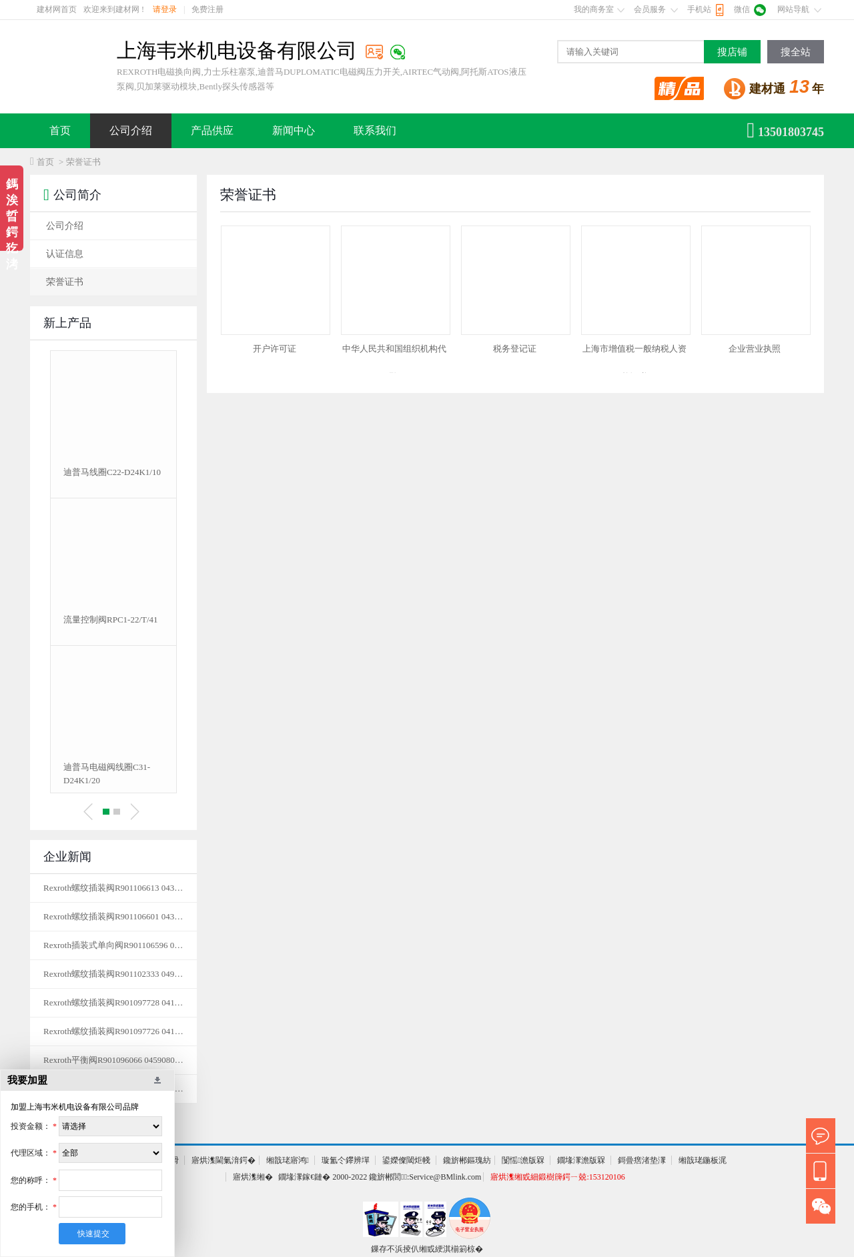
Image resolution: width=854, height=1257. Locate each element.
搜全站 (796, 52)
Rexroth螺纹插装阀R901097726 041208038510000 (113, 1031)
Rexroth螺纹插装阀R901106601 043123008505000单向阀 (113, 916)
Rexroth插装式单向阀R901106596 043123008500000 (113, 945)
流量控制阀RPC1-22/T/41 (110, 619)
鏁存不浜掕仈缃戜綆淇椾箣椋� (427, 1249)
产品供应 (212, 130)
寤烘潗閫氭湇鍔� (223, 1160)
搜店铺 (732, 52)
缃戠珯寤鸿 (287, 1160)
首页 (60, 130)
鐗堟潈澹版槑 (581, 1160)
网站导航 (793, 9)
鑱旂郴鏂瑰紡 (467, 1160)
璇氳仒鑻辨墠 (346, 1160)
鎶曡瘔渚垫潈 (642, 1160)
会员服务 (650, 9)
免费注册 (207, 9)
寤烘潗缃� (253, 1177)
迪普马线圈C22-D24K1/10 (112, 472)
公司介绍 (130, 130)
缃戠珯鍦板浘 (703, 1160)
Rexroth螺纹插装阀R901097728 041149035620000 (113, 1002)
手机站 (699, 9)
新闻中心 (293, 130)
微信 (742, 9)
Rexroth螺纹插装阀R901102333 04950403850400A (113, 974)
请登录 (165, 9)
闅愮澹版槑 (523, 1160)
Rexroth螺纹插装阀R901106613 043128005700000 (113, 888)
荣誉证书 (64, 282)
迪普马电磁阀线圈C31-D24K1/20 (106, 773)
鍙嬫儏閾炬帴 (406, 1160)
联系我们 (375, 130)
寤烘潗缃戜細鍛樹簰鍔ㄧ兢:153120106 (557, 1177)
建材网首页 (57, 9)
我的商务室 (594, 9)
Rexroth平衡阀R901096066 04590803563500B (113, 1060)
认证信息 (64, 254)
